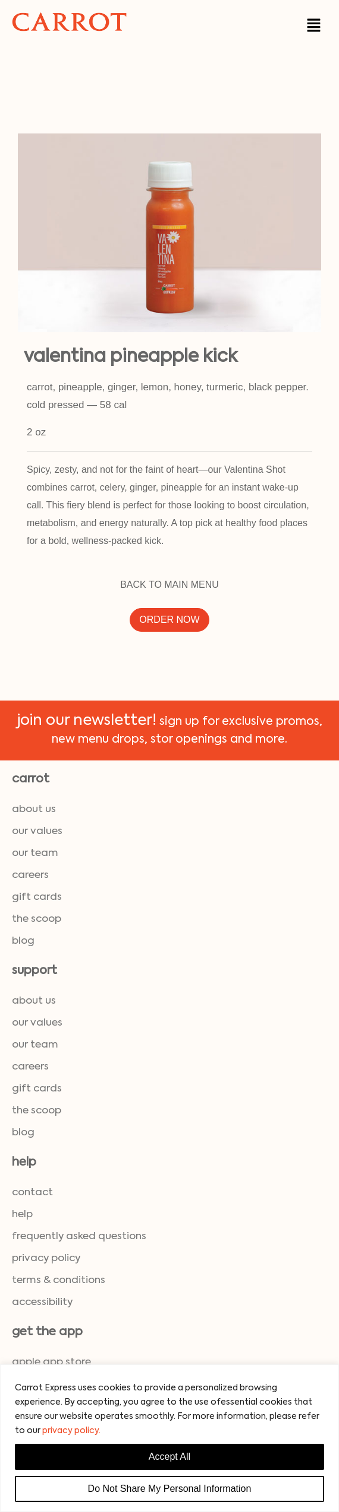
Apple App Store (51, 1362)
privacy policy (46, 1258)
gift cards (37, 897)
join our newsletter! (86, 721)
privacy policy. (71, 1431)
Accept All (169, 1456)
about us (34, 809)
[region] (169, 1438)
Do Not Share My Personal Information (170, 1489)
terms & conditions (58, 1280)
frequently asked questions (79, 1236)
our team (35, 853)
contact (32, 1193)
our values (37, 831)
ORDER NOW (169, 620)
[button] (314, 25)
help (22, 1214)
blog (23, 941)
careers (30, 875)
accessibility (42, 1302)
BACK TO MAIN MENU (169, 585)
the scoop (36, 919)
